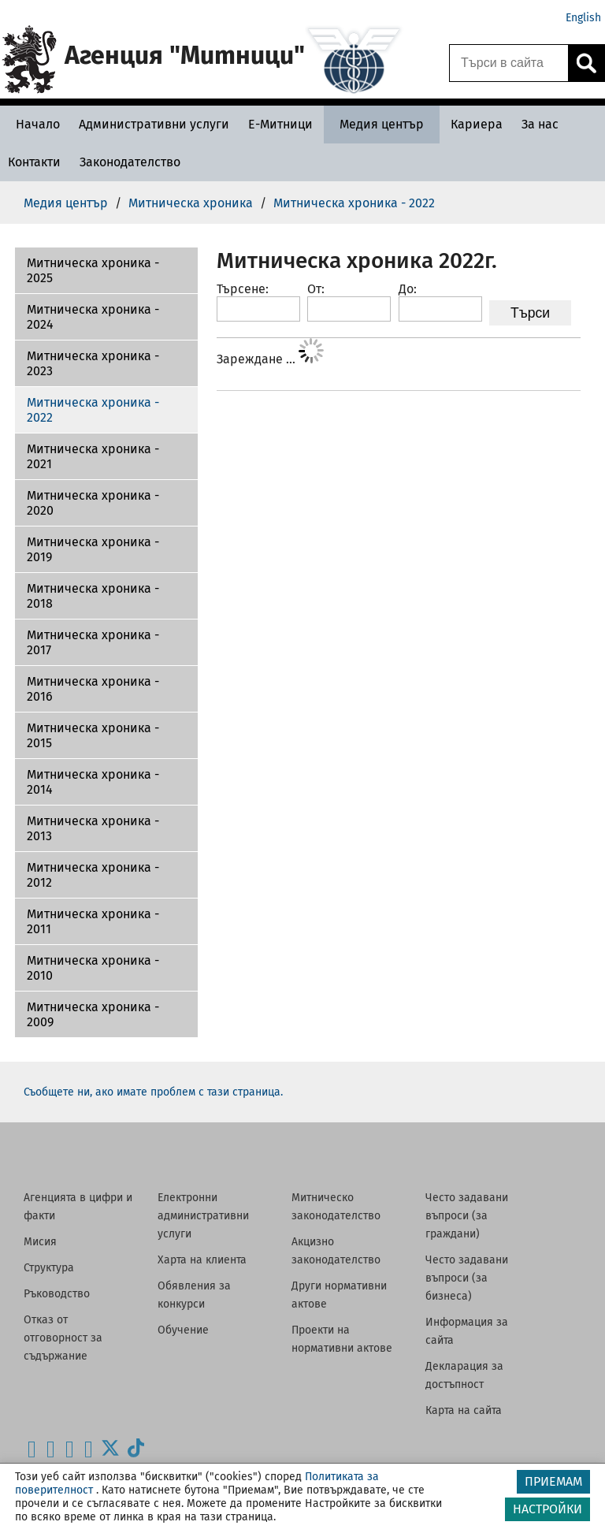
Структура (49, 1267)
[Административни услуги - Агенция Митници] (154, 124)
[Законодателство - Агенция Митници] (130, 161)
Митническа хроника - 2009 (93, 1014)
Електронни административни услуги (203, 1216)
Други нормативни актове (339, 1295)
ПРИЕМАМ (553, 1481)
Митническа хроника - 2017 (93, 642)
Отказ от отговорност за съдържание (63, 1338)
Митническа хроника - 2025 (93, 270)
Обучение (183, 1330)
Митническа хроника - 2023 (93, 363)
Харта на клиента (202, 1260)
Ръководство (57, 1293)
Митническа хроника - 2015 (93, 735)
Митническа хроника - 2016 (93, 689)
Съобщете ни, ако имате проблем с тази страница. (153, 1092)
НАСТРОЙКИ (547, 1508)
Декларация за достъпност (464, 1375)
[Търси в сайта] (509, 63)
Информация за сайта (466, 1331)
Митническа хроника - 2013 (93, 828)
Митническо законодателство (335, 1206)
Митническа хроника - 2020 (93, 503)
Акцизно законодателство (335, 1251)
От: (316, 288)
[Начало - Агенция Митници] (34, 124)
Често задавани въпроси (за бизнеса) (466, 1278)
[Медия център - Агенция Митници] (382, 124)
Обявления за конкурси (194, 1295)
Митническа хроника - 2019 (93, 549)
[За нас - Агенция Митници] (540, 124)
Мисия (40, 1241)
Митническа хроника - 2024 (93, 317)
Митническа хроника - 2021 (93, 456)
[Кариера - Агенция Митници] (476, 124)
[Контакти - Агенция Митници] (34, 161)
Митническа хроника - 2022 (93, 410)
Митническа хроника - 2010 (93, 968)
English (583, 17)
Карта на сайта (463, 1410)
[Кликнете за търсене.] (586, 63)
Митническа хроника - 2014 (93, 782)
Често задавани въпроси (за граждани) (466, 1216)
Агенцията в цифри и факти (78, 1206)
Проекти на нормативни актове (341, 1339)
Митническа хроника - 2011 (93, 921)
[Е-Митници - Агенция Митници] (280, 124)
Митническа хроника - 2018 (93, 596)
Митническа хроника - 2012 (93, 875)
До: (408, 288)
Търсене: (243, 288)
